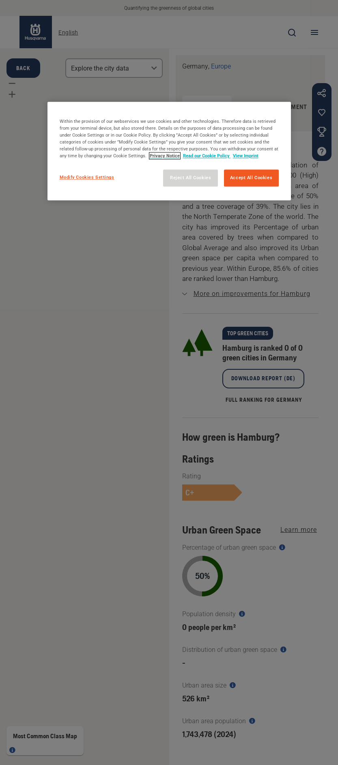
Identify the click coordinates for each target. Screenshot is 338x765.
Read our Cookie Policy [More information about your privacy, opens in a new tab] (207, 156)
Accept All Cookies (251, 178)
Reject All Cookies (190, 178)
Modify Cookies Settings (87, 177)
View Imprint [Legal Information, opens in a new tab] (245, 156)
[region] (169, 151)
